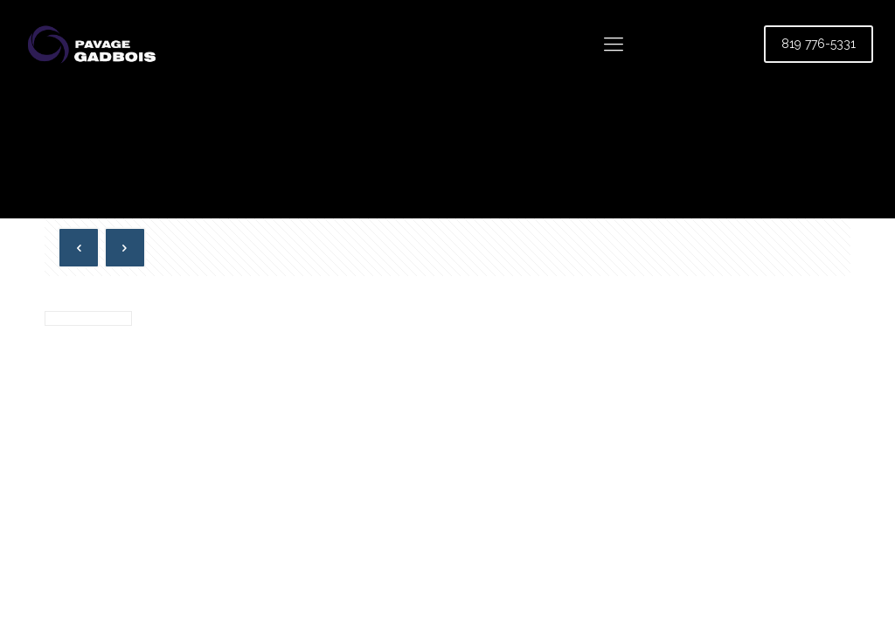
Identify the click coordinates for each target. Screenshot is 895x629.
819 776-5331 (818, 44)
